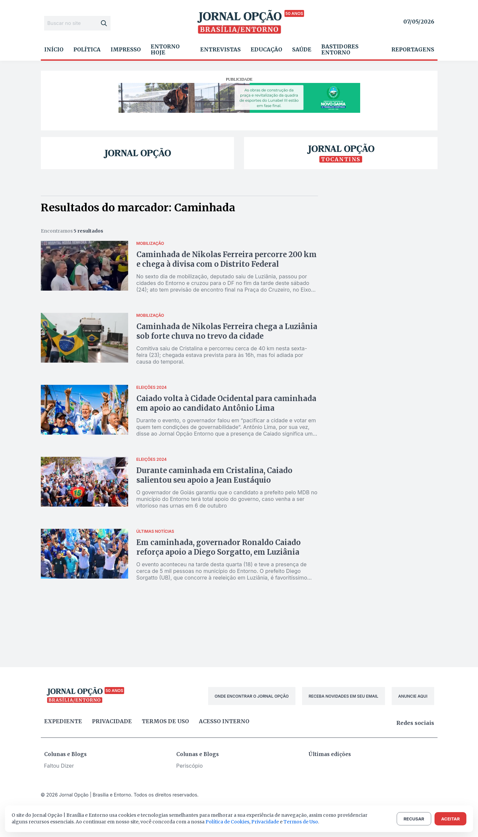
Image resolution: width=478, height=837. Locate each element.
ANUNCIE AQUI (413, 696)
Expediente (63, 721)
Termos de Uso (300, 822)
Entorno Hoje (165, 49)
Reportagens (412, 49)
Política (87, 49)
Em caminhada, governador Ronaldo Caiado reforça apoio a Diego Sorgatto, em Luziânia (218, 547)
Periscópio (189, 765)
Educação (266, 49)
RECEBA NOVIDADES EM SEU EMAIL (343, 696)
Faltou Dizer (59, 765)
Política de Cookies (227, 822)
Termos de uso (165, 721)
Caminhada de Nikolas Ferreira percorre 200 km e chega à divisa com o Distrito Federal (226, 259)
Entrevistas (220, 49)
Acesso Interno (224, 721)
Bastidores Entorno (339, 49)
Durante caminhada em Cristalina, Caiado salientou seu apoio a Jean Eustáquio (214, 475)
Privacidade (112, 721)
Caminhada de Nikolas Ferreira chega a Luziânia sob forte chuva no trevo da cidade (226, 331)
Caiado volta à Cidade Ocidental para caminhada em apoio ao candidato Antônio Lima (226, 403)
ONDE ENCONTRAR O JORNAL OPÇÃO (252, 696)
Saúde (301, 49)
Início (53, 49)
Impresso (126, 49)
